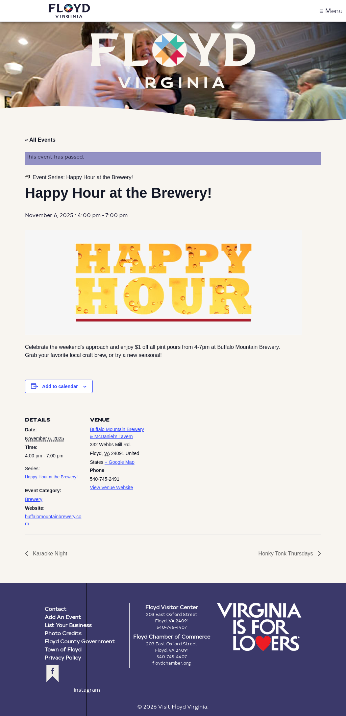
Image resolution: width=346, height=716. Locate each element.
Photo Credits (63, 633)
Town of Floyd (63, 649)
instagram (87, 689)
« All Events (40, 140)
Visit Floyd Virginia (69, 10)
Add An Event (63, 617)
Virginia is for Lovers (259, 627)
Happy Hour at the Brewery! (51, 477)
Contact (56, 609)
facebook (52, 674)
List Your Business (68, 625)
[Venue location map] (190, 450)
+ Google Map (119, 462)
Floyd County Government (80, 641)
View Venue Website (111, 487)
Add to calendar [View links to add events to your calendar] (60, 386)
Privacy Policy (63, 657)
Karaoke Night (49, 553)
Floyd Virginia (173, 60)
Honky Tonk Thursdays (286, 553)
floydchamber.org (171, 663)
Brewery (33, 499)
